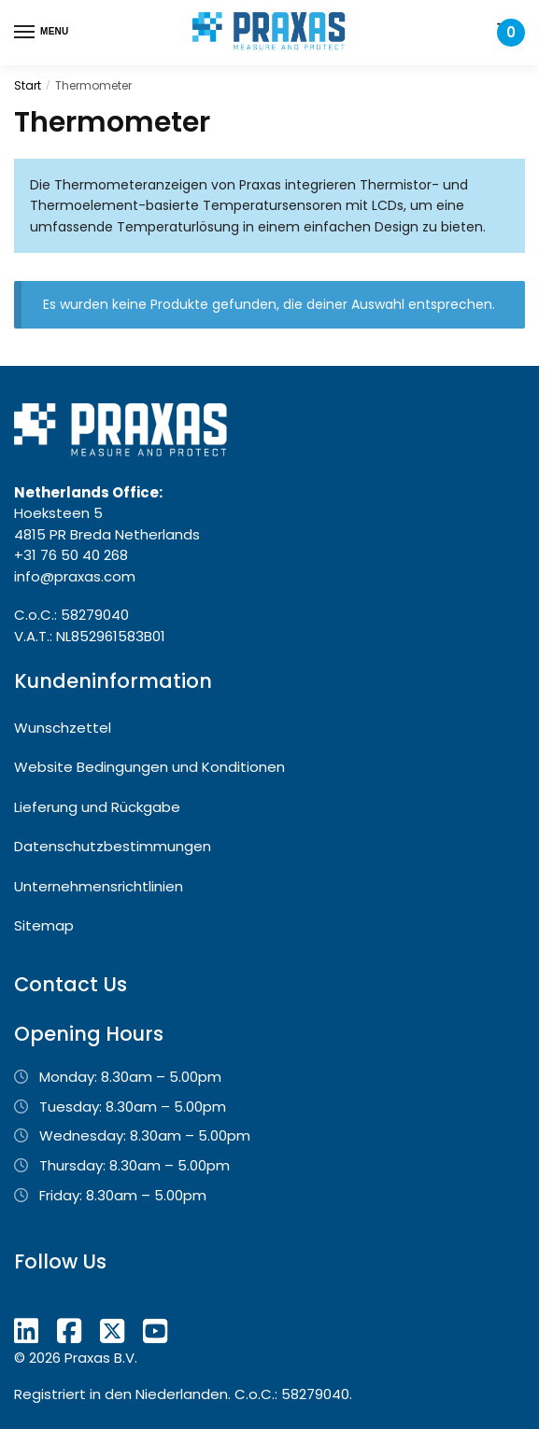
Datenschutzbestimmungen (112, 846)
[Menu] (42, 33)
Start (27, 85)
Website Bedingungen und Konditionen (149, 767)
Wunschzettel (62, 727)
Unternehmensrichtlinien (98, 886)
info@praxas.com (74, 576)
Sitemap (44, 925)
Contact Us (70, 984)
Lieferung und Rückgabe (97, 807)
